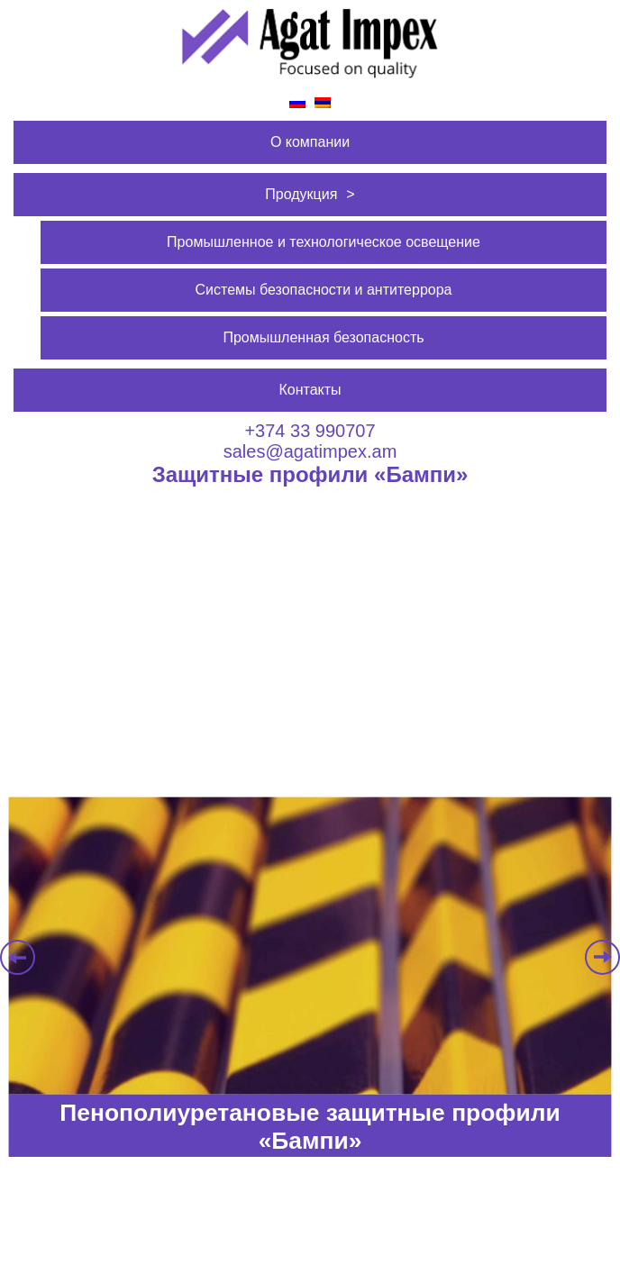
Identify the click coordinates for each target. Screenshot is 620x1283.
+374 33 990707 (309, 431)
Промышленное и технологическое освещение (323, 242)
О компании (310, 142)
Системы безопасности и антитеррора (324, 289)
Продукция (301, 194)
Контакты (309, 389)
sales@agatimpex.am (310, 451)
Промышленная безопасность (323, 337)
